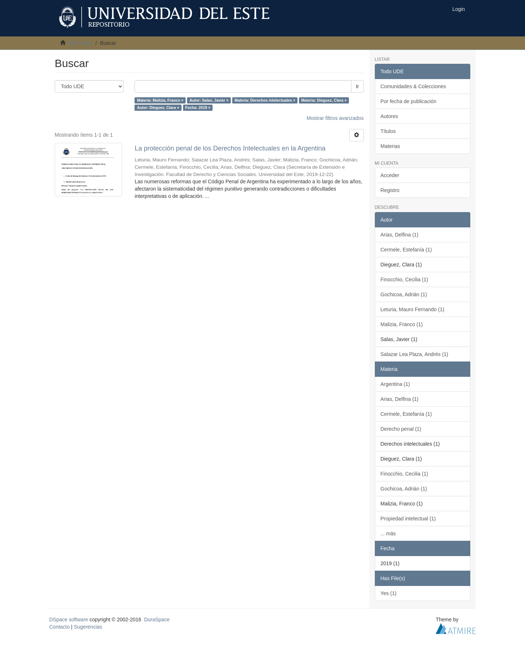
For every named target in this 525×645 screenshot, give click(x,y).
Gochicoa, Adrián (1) (404, 294)
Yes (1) (389, 593)
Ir (357, 86)
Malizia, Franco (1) (402, 324)
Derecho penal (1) (401, 429)
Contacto (59, 627)
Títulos (388, 131)
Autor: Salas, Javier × (209, 100)
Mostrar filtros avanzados (335, 118)
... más (388, 533)
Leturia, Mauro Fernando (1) (412, 309)
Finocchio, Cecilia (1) (404, 279)
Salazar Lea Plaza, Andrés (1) (414, 354)
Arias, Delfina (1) (400, 235)
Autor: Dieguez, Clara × (158, 107)
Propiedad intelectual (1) (408, 518)
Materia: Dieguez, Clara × (324, 100)
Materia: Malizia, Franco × (160, 100)
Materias (390, 146)
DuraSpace (157, 619)
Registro (390, 190)
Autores (389, 116)
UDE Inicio (80, 43)
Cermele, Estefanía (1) (406, 250)
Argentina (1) (395, 384)
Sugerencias (88, 627)
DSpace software (68, 619)
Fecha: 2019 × (197, 107)
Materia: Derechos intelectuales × (264, 100)
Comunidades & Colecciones (413, 86)
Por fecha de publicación (408, 101)
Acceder (390, 175)
